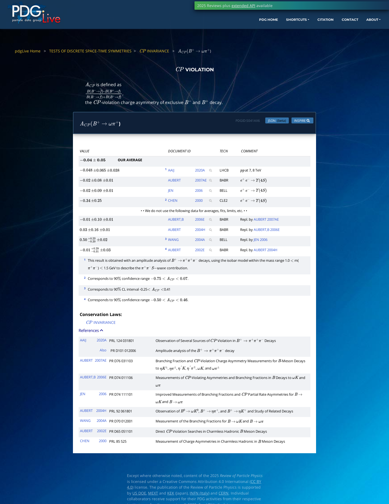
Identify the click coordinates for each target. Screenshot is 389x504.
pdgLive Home (28, 50)
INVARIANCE (154, 50)
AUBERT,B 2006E (267, 230)
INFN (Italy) (199, 494)
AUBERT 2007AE (266, 220)
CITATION (293, 29)
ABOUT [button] (347, 29)
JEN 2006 (260, 240)
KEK (170, 494)
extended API (243, 5)
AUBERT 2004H (265, 250)
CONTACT (321, 29)
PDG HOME (226, 29)
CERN (224, 494)
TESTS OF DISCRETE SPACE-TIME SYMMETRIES (90, 50)
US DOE (139, 494)
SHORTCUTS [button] (259, 29)
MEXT (153, 494)
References (91, 331)
